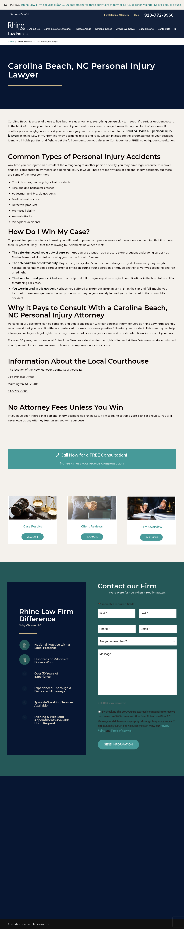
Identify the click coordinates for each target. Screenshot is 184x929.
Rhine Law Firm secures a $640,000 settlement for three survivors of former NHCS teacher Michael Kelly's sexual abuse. (101, 5)
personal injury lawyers (122, 323)
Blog (136, 15)
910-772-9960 (159, 15)
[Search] (174, 29)
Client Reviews (92, 544)
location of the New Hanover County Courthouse (46, 369)
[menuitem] (21, 29)
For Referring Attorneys (116, 15)
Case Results (32, 537)
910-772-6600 (18, 391)
